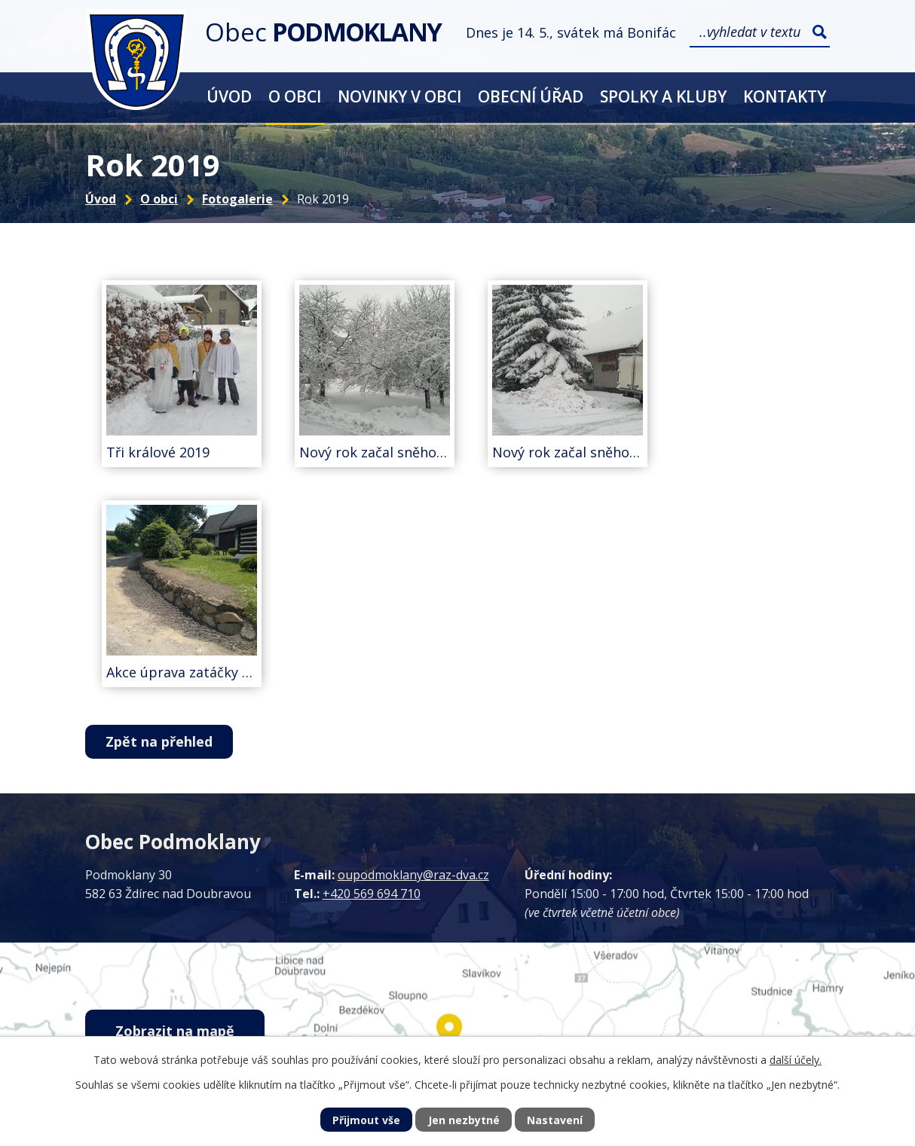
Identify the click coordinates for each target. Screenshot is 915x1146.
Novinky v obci (399, 96)
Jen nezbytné (464, 1120)
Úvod (229, 96)
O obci (294, 96)
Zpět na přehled (159, 741)
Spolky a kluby (663, 96)
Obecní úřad (530, 96)
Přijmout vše (366, 1120)
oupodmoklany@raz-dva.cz (413, 874)
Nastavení (555, 1120)
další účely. (796, 1060)
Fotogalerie (237, 199)
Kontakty (784, 96)
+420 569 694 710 (372, 893)
